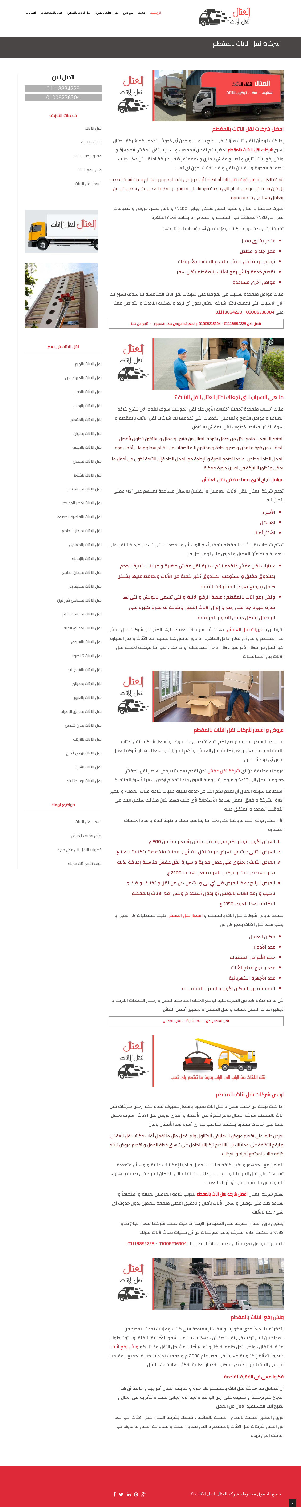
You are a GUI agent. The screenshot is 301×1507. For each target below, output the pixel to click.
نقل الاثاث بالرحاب (87, 405)
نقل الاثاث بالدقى (88, 391)
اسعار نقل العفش (185, 916)
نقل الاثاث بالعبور (88, 697)
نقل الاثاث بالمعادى (85, 544)
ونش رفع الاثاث (89, 170)
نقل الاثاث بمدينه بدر (85, 586)
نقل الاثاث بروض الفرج (84, 753)
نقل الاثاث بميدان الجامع (82, 530)
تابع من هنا (139, 324)
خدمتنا (142, 13)
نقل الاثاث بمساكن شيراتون (79, 600)
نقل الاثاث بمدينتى (87, 683)
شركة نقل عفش (223, 771)
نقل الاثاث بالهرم (88, 364)
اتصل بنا (31, 13)
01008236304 (260, 312)
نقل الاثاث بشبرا (89, 767)
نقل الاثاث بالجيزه (106, 13)
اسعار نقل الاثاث (88, 183)
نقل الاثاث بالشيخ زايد (85, 669)
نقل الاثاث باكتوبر (88, 475)
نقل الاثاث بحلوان (87, 433)
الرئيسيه (155, 13)
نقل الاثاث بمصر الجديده (82, 503)
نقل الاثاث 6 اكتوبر (87, 656)
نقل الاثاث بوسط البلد (84, 781)
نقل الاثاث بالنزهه (87, 739)
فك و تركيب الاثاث (87, 156)
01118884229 (228, 312)
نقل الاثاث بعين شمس (83, 725)
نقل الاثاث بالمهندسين (83, 378)
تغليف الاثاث (91, 142)
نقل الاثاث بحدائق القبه (83, 628)
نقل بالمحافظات (51, 13)
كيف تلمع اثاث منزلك (85, 863)
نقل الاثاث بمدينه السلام (82, 614)
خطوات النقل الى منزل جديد (79, 849)
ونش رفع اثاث (124, 1347)
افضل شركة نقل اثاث (241, 179)
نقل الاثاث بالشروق (86, 642)
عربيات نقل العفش (245, 630)
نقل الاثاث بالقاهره (79, 13)
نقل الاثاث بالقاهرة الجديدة (79, 517)
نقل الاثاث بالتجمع (87, 447)
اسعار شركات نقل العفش (183, 1021)
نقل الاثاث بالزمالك (87, 558)
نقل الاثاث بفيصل (87, 461)
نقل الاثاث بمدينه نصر (84, 489)
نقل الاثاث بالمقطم (86, 419)
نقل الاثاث (93, 128)
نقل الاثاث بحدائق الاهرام (81, 711)
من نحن (128, 13)
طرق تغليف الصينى (86, 835)
